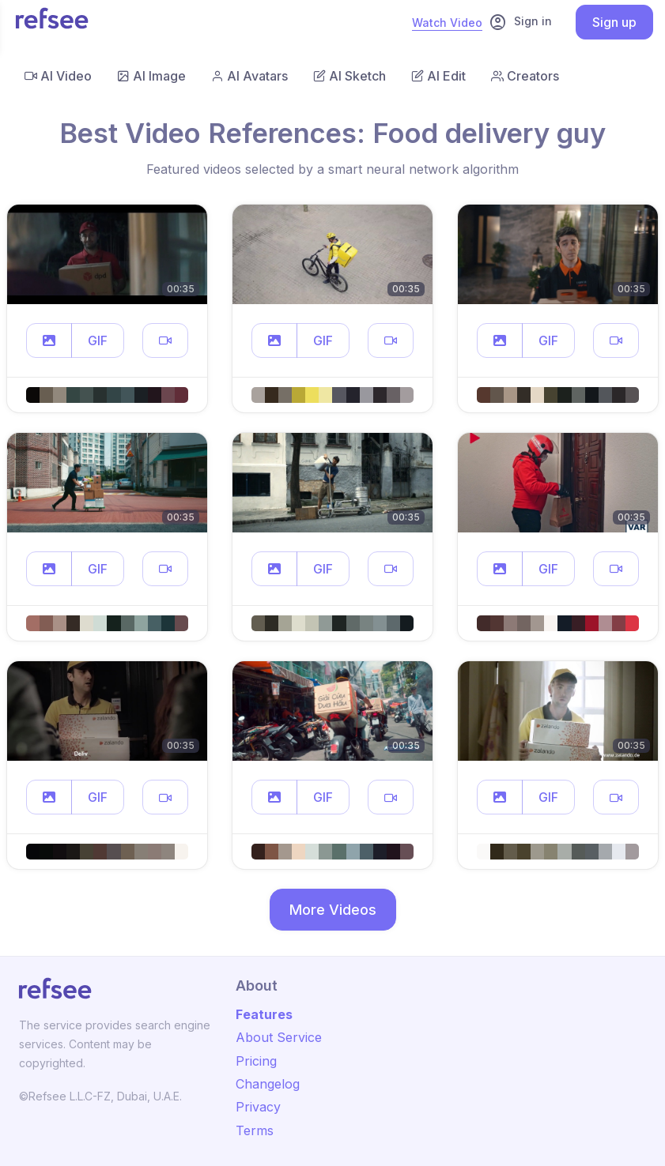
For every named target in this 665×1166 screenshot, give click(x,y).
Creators (525, 76)
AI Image (151, 76)
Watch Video (447, 22)
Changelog (268, 1084)
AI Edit (438, 76)
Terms (255, 1130)
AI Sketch (349, 76)
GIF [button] (98, 340)
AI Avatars (249, 76)
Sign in (520, 22)
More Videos (332, 909)
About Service (279, 1037)
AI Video (58, 76)
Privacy (258, 1107)
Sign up (614, 22)
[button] (49, 340)
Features (264, 1014)
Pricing (256, 1061)
